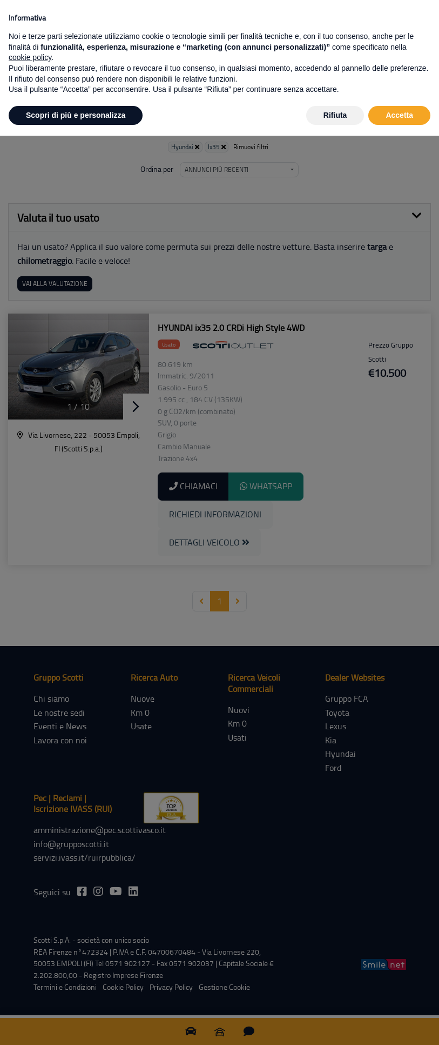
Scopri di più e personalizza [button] (75, 115)
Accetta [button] (399, 115)
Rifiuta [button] (335, 115)
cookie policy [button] (30, 57)
